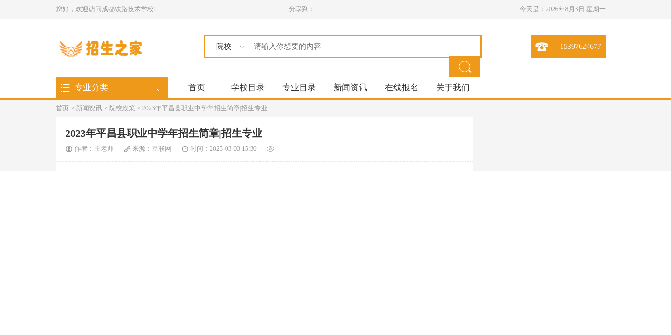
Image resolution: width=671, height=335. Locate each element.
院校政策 (122, 108)
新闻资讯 (350, 87)
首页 (196, 87)
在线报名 (401, 87)
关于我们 (453, 87)
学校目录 (248, 87)
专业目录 (299, 87)
